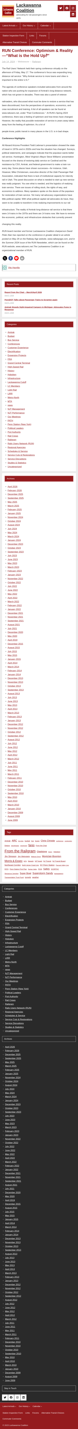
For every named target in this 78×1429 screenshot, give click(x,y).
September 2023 (16, 552)
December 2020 (15, 632)
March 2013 (13, 713)
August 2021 (14, 624)
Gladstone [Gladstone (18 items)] (42, 851)
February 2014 (15, 670)
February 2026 (15, 490)
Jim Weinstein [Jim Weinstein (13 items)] (24, 856)
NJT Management (16, 409)
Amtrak (11, 332)
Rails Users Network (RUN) (21, 443)
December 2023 (15, 544)
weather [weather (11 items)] (35, 877)
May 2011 (12, 770)
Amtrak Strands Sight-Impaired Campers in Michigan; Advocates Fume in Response (38, 308)
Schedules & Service (18, 451)
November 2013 (15, 682)
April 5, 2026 (9, 295)
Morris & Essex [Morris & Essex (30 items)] (13, 860)
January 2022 (14, 609)
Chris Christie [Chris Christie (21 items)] (48, 840)
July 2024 (12, 529)
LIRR (10, 393)
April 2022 (12, 598)
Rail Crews (13, 436)
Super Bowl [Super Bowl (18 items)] (25, 873)
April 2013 (12, 709)
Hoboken (12, 374)
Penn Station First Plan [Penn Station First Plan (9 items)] (18, 869)
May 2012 (12, 751)
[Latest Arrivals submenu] (16, 25)
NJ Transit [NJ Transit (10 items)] (47, 861)
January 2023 (14, 575)
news (10, 405)
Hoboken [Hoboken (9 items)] (56, 852)
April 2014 (12, 663)
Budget (11, 336)
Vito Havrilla (14, 267)
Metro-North (13, 397)
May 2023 (12, 563)
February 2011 (15, 778)
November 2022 (15, 578)
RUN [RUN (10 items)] (40, 869)
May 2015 (12, 655)
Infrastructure (14, 378)
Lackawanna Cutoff (17, 382)
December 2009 (15, 812)
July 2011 (12, 762)
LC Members (14, 386)
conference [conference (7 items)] (59, 841)
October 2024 (14, 521)
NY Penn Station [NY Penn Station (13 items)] (47, 865)
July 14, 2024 (8, 61)
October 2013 (14, 686)
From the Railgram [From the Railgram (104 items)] (20, 851)
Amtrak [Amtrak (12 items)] (8, 841)
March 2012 (13, 759)
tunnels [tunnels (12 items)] (28, 877)
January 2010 (14, 808)
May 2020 (12, 636)
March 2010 (13, 805)
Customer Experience (18, 347)
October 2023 (14, 548)
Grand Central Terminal (19, 363)
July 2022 (12, 586)
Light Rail (12, 390)
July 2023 (12, 555)
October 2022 (14, 582)
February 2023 (15, 571)
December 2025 (15, 494)
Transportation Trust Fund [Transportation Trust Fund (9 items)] (14, 877)
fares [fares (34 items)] (31, 845)
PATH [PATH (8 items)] (7, 869)
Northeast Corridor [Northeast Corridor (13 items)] (13, 865)
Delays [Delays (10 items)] (7, 846)
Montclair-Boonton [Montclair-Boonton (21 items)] (51, 856)
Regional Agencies (17, 447)
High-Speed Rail (15, 367)
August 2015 (14, 647)
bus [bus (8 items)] (32, 841)
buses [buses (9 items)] (37, 841)
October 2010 (14, 789)
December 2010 (15, 782)
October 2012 (14, 732)
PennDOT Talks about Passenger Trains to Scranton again (31, 300)
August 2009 (14, 816)
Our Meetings (14, 417)
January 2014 (14, 674)
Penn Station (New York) (19, 424)
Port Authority (14, 432)
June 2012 (13, 747)
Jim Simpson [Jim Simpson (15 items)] (10, 856)
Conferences (14, 344)
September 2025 (16, 498)
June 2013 (13, 701)
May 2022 (12, 594)
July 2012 (12, 743)
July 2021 (12, 628)
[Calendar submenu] (50, 25)
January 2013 (14, 720)
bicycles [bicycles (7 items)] (20, 841)
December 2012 (15, 724)
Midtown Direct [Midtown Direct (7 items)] (36, 856)
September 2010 (16, 793)
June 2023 (13, 559)
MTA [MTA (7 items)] (25, 861)
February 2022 (15, 605)
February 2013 (15, 716)
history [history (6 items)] (50, 852)
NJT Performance (16, 413)
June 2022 (13, 590)
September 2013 (16, 690)
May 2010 (12, 797)
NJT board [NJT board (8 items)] (38, 861)
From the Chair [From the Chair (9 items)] (41, 846)
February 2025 (15, 509)
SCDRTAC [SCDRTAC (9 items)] (55, 869)
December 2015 (15, 644)
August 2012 (14, 739)
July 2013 (12, 697)
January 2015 (14, 659)
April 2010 (12, 801)
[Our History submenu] (34, 25)
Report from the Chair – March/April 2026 (23, 292)
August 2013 (14, 693)
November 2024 (15, 517)
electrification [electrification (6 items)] (15, 845)
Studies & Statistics (17, 463)
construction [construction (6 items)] (68, 841)
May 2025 (12, 502)
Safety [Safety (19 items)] (46, 869)
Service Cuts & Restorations (21, 455)
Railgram (36, 61)
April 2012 (12, 755)
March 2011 (13, 774)
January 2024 (14, 540)
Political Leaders (16, 428)
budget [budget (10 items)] (27, 841)
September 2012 (16, 736)
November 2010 (15, 785)
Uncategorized (15, 466)
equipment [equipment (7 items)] (23, 845)
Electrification (14, 351)
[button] (5, 258)
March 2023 (13, 567)
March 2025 (13, 506)
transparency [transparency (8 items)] (58, 874)
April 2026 (12, 486)
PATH (10, 420)
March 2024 (13, 536)
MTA (10, 401)
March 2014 (13, 667)
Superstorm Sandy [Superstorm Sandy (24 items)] (42, 873)
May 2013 (12, 705)
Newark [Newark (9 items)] (31, 861)
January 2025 (14, 513)
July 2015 (12, 651)
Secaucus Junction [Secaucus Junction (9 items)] (12, 874)
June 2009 (13, 820)
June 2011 (13, 766)
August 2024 (14, 525)
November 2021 (15, 617)
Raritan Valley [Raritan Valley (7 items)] (32, 869)
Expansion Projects (17, 355)
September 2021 (16, 621)
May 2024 (12, 532)
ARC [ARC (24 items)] (14, 840)
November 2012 (15, 728)
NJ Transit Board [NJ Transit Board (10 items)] (58, 861)
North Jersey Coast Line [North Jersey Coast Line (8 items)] (30, 865)
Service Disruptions (17, 459)
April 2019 (12, 640)
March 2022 (13, 601)
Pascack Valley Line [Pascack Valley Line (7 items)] (62, 865)
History (11, 371)
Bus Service (13, 340)
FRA (10, 359)
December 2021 (15, 613)
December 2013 (15, 678)
